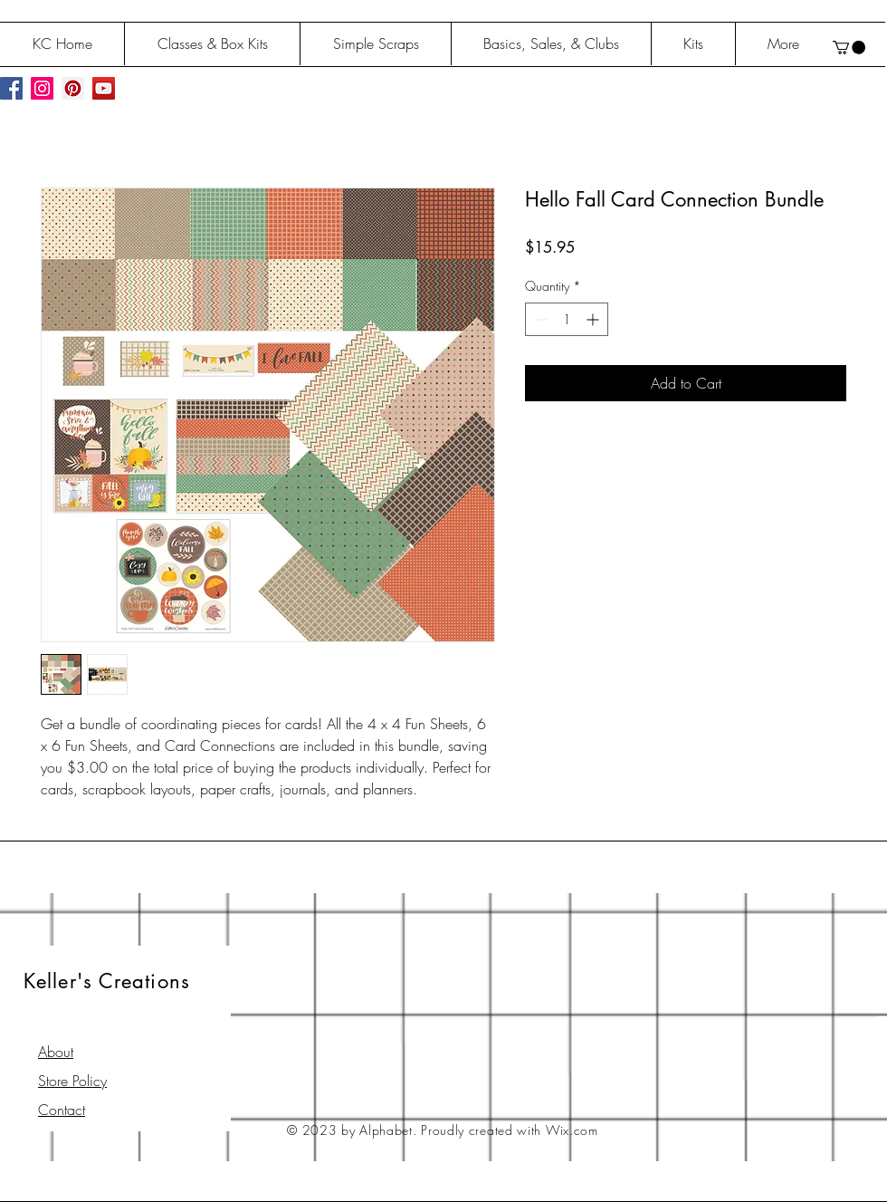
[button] (849, 47)
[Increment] (594, 319)
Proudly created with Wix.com (509, 1130)
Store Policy (72, 1081)
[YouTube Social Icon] (103, 88)
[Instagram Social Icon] (42, 88)
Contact (61, 1110)
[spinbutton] (566, 319)
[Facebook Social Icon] (11, 88)
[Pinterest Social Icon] (73, 88)
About (55, 1052)
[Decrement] (539, 319)
